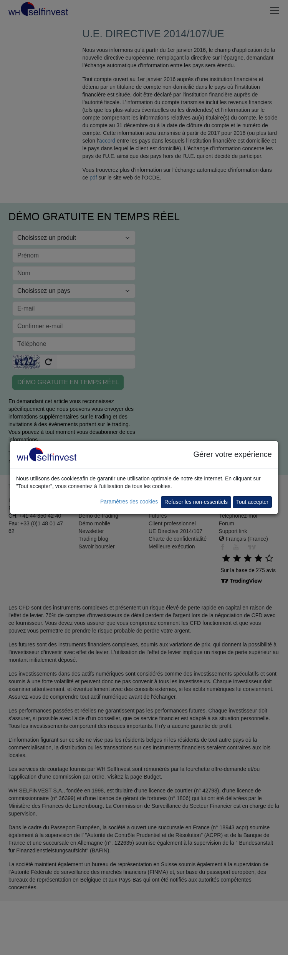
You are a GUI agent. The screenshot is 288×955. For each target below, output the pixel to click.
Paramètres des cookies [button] (129, 501)
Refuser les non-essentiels (196, 502)
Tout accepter (252, 502)
